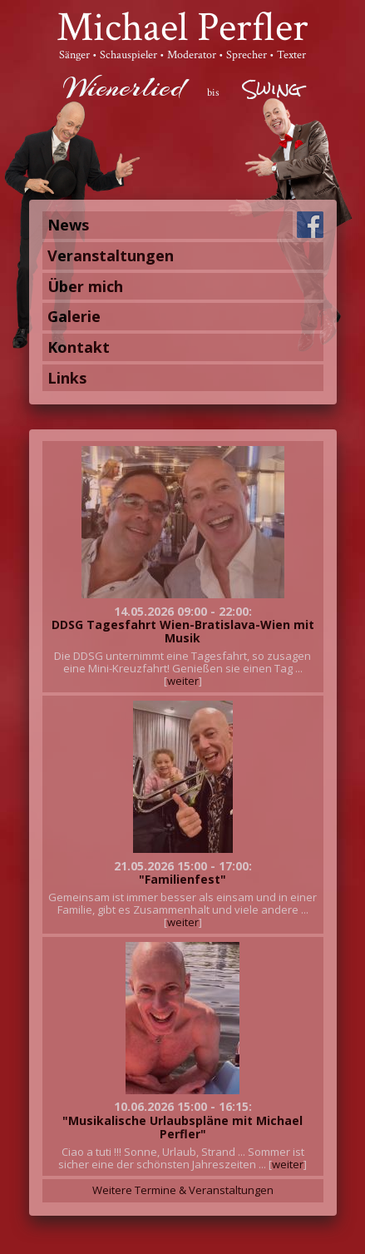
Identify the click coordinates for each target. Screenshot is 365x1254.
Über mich (85, 286)
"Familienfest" (182, 879)
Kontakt (78, 347)
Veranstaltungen (110, 255)
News (68, 225)
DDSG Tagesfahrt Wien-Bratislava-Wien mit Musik (183, 631)
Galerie (74, 316)
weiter (183, 680)
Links (66, 378)
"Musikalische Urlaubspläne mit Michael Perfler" (182, 1127)
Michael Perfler (182, 28)
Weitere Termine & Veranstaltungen (183, 1189)
